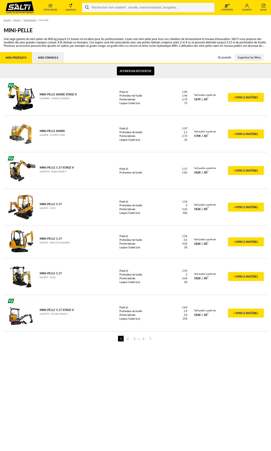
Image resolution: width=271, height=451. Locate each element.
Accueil (7, 20)
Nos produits (16, 57)
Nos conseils (48, 57)
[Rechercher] (87, 7)
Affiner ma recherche (135, 71)
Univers (17, 20)
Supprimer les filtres (249, 57)
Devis (263, 7)
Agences (70, 7)
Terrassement (30, 20)
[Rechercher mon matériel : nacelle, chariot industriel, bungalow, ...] (148, 7)
